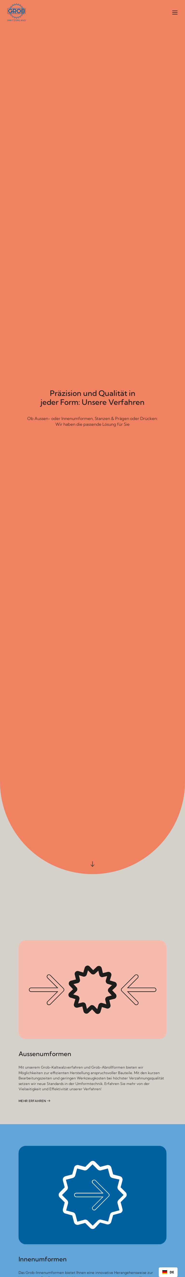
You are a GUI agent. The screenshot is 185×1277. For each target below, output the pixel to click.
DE (168, 1272)
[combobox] (168, 1272)
